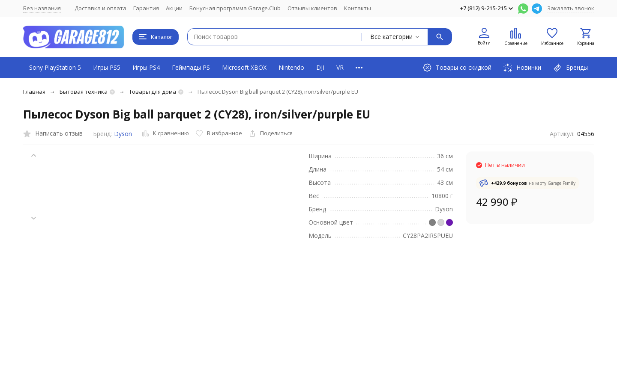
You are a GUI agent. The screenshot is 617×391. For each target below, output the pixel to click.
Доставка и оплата (100, 8)
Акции (174, 8)
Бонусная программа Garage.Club (235, 8)
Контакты (357, 8)
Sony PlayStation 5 (55, 67)
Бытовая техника (84, 91)
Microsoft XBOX (244, 67)
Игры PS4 (146, 67)
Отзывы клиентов (312, 8)
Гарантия (146, 8)
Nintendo (291, 67)
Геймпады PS (191, 67)
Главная (34, 91)
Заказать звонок (570, 8)
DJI (320, 67)
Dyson (123, 134)
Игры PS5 (106, 67)
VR (340, 67)
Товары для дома (152, 91)
